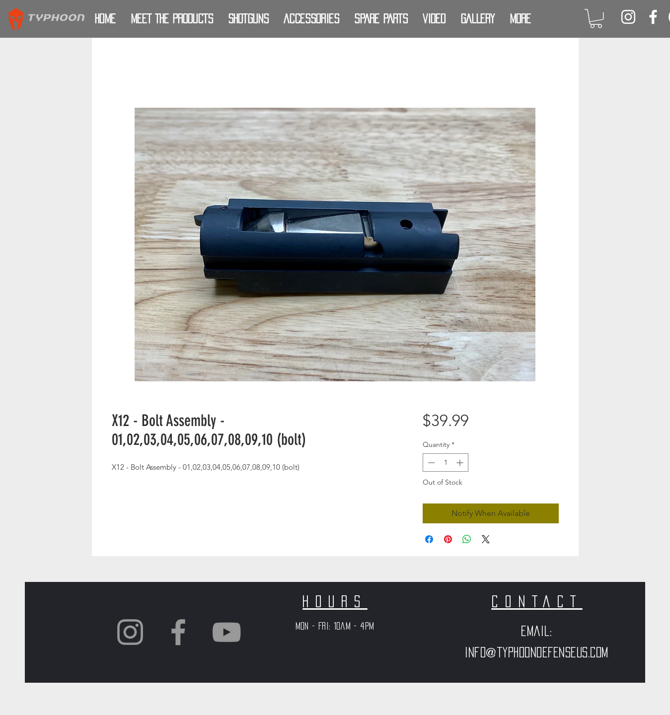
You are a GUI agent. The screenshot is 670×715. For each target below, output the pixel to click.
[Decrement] (430, 462)
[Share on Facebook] (429, 539)
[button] (596, 18)
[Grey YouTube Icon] (226, 632)
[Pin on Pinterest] (448, 539)
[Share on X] (486, 539)
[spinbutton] (445, 462)
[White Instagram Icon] (628, 16)
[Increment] (460, 462)
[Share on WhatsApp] (467, 539)
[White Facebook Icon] (653, 16)
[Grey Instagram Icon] (130, 632)
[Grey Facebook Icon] (178, 632)
